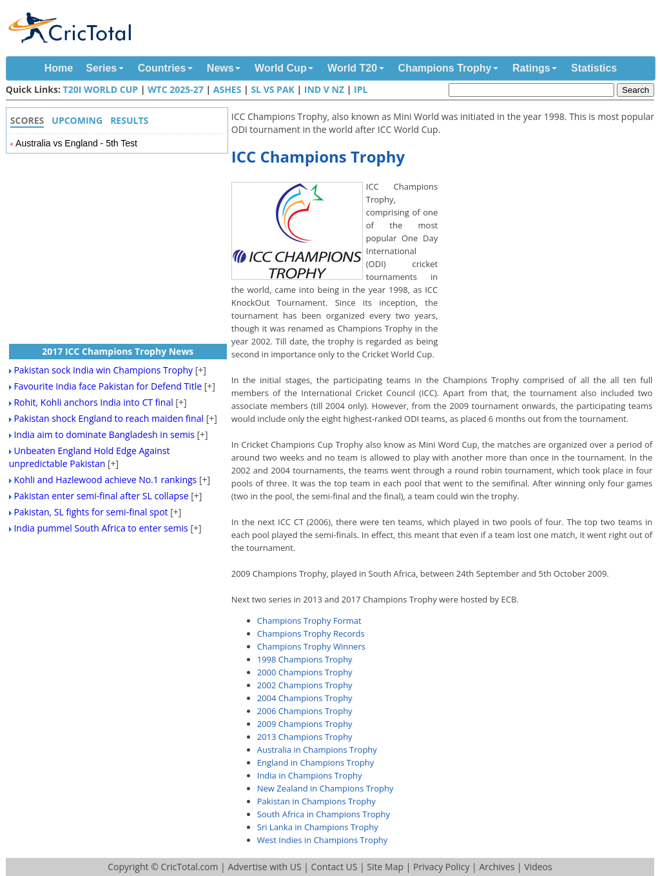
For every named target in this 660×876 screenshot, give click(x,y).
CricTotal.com (189, 867)
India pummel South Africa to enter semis (101, 528)
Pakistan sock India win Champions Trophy (103, 370)
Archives (496, 867)
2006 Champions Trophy (305, 711)
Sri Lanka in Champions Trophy (317, 827)
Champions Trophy (445, 68)
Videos (538, 867)
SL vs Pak (272, 89)
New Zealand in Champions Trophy (325, 788)
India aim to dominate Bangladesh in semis (104, 434)
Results (129, 120)
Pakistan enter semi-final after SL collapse (101, 496)
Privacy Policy (441, 867)
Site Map (385, 867)
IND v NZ (324, 89)
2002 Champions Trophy (305, 685)
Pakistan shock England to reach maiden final (109, 418)
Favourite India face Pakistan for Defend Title (108, 386)
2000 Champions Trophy (305, 672)
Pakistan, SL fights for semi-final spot (91, 512)
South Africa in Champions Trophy (323, 814)
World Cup (281, 68)
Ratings (531, 68)
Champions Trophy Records (311, 633)
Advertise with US (264, 867)
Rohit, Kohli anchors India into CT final (93, 402)
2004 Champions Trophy (305, 698)
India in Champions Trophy (309, 775)
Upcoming (77, 120)
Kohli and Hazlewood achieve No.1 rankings (105, 479)
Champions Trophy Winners (311, 646)
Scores (27, 120)
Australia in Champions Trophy (317, 749)
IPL (360, 89)
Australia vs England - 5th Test (76, 143)
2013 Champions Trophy (305, 736)
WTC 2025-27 (176, 89)
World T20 (352, 68)
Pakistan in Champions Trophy (316, 801)
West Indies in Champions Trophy (322, 840)
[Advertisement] (549, 272)
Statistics (594, 68)
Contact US (334, 867)
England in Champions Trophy (315, 762)
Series (101, 68)
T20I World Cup (101, 89)
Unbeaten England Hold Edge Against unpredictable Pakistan (89, 457)
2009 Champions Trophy (305, 724)
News (220, 68)
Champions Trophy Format (309, 620)
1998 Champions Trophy (305, 659)
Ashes (227, 89)
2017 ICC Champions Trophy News (117, 351)
